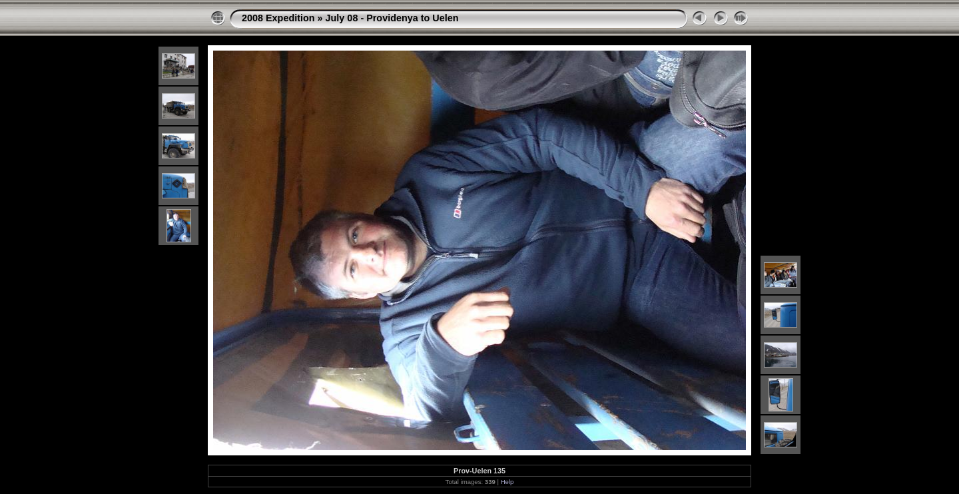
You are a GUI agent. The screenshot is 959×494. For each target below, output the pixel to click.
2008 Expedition (278, 18)
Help (507, 481)
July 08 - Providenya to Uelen (392, 18)
